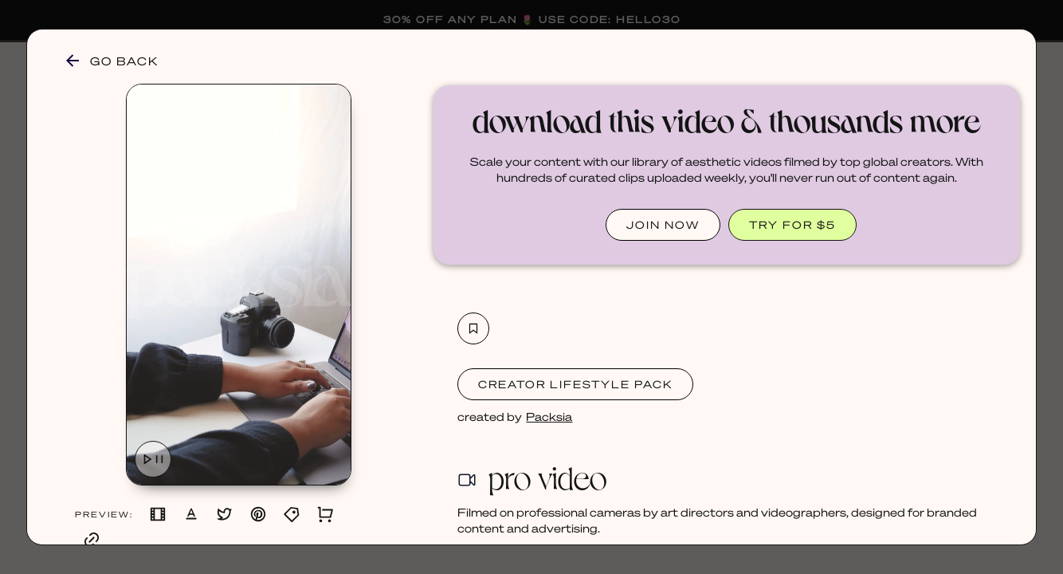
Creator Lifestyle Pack (575, 384)
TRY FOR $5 (792, 224)
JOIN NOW (663, 224)
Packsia (549, 416)
